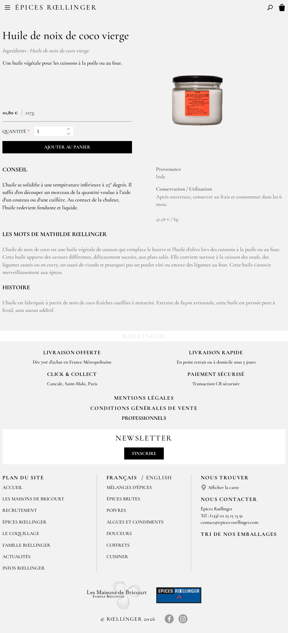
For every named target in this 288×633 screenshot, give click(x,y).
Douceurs (119, 533)
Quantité (14, 131)
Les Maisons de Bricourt (33, 499)
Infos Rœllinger (23, 568)
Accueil (12, 487)
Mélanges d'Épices (129, 487)
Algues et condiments (135, 522)
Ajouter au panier (67, 147)
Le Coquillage (20, 533)
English (159, 477)
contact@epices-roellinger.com (229, 522)
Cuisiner (117, 557)
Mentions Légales (144, 398)
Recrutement (19, 510)
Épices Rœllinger (56, 7)
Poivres (116, 510)
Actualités (16, 557)
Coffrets (118, 545)
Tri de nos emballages (239, 534)
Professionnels (144, 418)
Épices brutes (123, 499)
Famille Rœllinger (26, 545)
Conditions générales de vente (143, 408)
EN (149, 8)
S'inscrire (144, 453)
